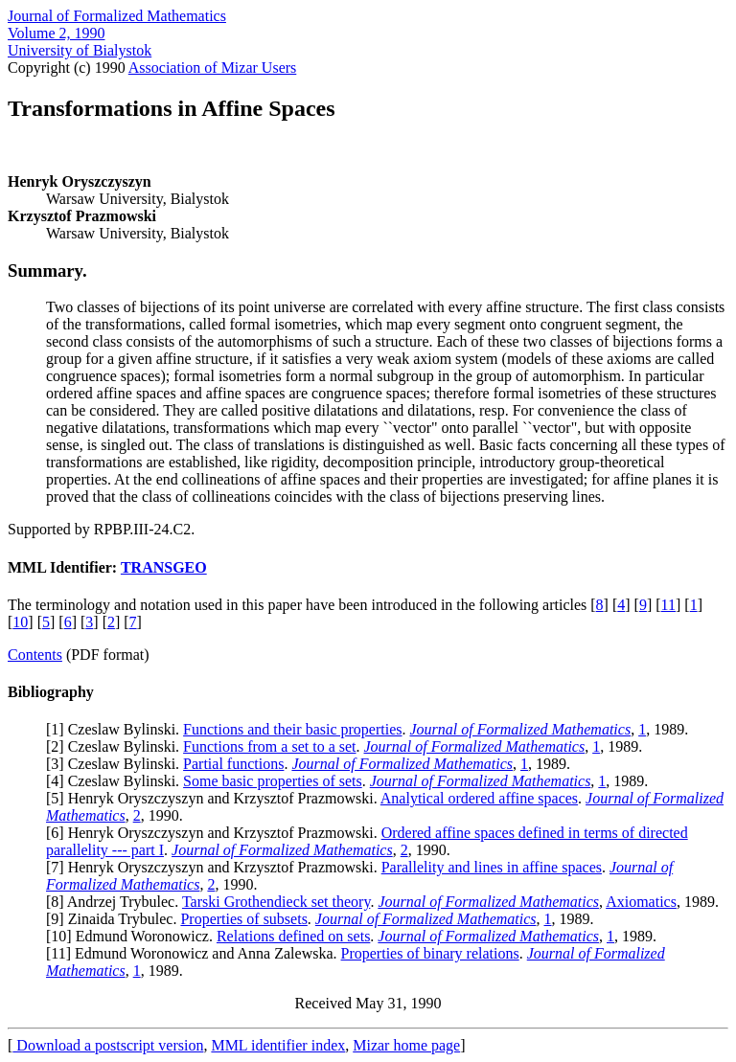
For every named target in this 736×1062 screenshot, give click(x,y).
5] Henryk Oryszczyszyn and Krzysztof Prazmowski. (215, 798)
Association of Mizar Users (212, 67)
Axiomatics (641, 901)
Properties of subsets (243, 919)
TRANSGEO (164, 567)
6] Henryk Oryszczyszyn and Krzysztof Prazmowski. (215, 833)
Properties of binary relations (430, 953)
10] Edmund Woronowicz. (134, 936)
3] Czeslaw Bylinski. (117, 764)
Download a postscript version (107, 1045)
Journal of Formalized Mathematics (117, 16)
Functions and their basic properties (292, 729)
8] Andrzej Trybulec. (116, 901)
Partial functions (233, 764)
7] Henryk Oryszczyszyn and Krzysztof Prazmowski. (215, 867)
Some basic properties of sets (272, 781)
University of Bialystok (79, 50)
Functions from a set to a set (269, 746)
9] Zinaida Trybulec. (115, 919)
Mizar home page (406, 1045)
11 (668, 605)
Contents (35, 654)
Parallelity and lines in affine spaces (491, 867)
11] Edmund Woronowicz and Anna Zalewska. (195, 953)
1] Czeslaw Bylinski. (117, 729)
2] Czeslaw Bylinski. (117, 746)
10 (20, 622)
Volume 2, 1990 (56, 33)
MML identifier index (278, 1045)
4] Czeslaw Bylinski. (117, 781)
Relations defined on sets (293, 936)
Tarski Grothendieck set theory (276, 901)
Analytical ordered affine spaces (479, 798)
